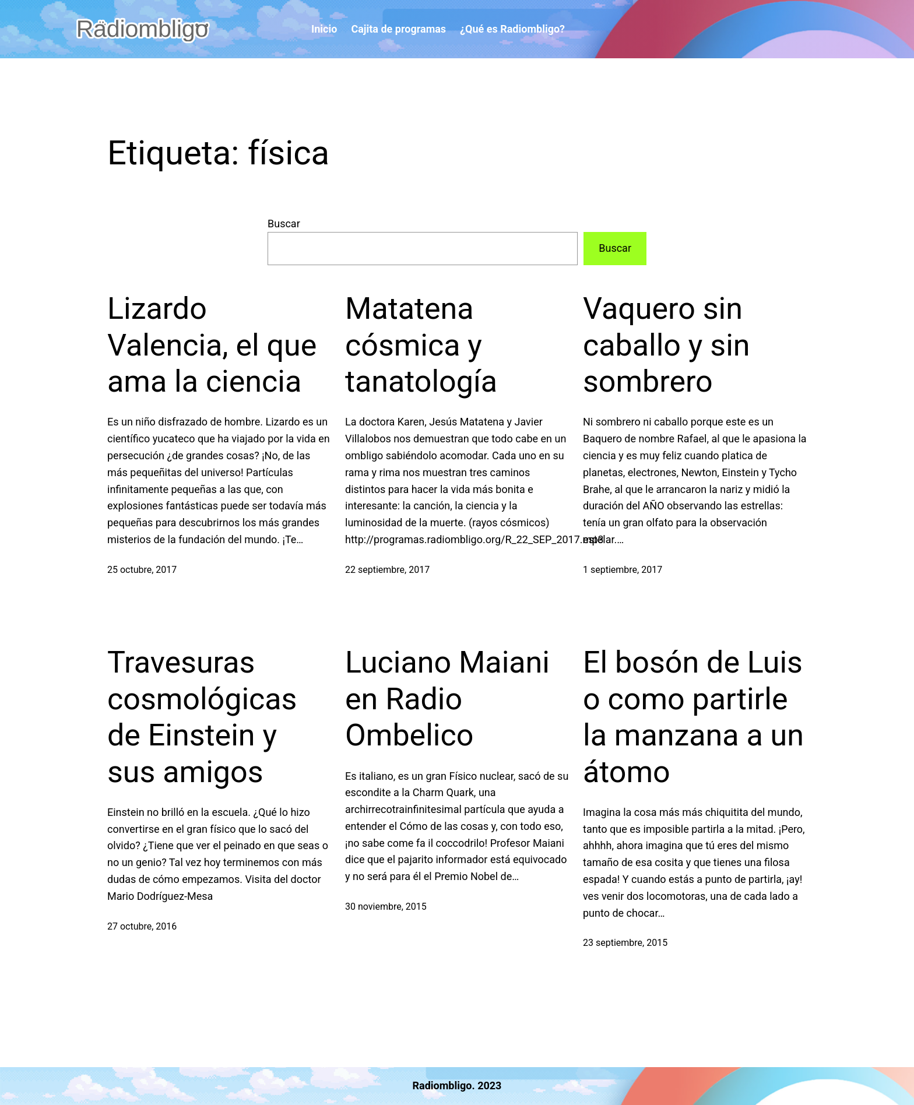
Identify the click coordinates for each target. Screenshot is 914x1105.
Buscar (284, 223)
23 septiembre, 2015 (625, 942)
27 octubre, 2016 (142, 926)
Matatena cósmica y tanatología (421, 345)
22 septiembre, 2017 (387, 569)
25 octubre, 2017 (142, 569)
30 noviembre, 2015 (386, 906)
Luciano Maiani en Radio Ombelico (447, 699)
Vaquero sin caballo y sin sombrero (666, 345)
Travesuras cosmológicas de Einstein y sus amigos (202, 717)
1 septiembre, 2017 (622, 569)
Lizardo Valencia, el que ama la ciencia (212, 345)
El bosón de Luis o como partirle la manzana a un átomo (693, 717)
